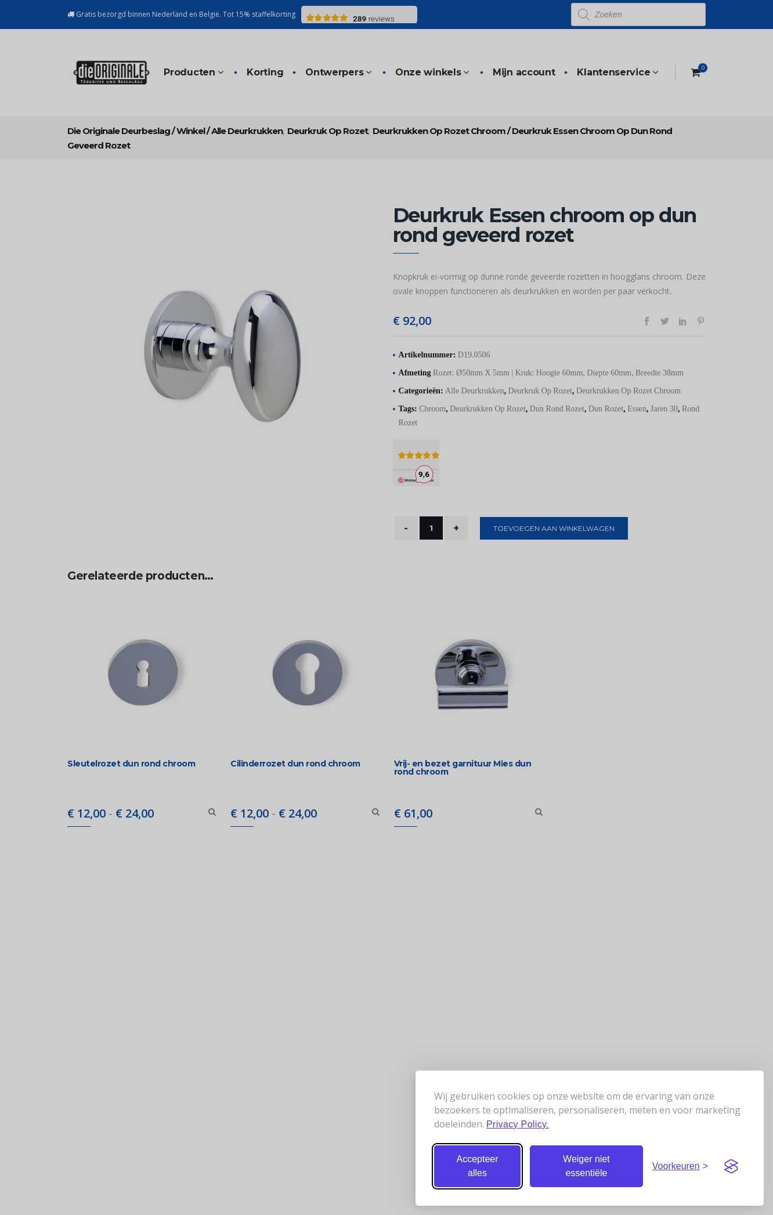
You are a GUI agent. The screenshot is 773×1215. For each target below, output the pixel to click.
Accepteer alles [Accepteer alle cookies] (477, 1166)
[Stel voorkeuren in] (680, 1166)
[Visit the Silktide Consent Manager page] (731, 1166)
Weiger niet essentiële (586, 1166)
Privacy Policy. (517, 1124)
